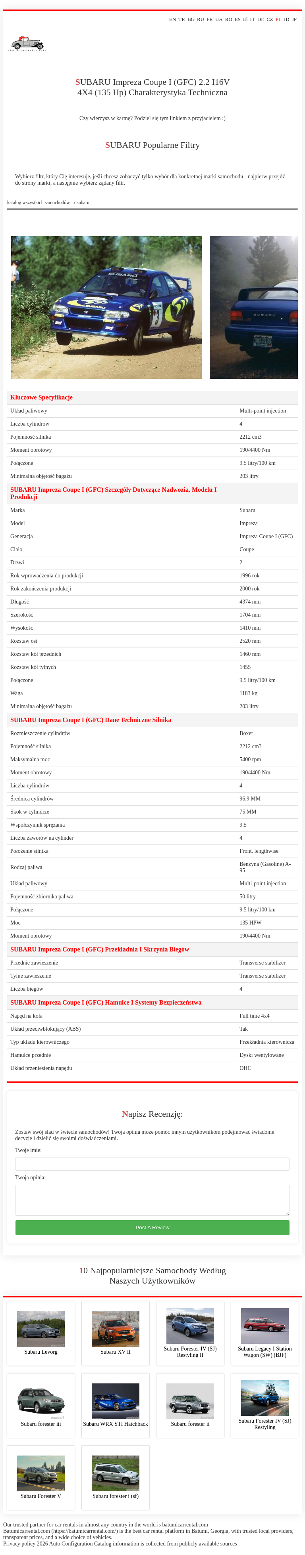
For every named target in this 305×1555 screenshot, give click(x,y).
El (245, 19)
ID (287, 19)
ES (238, 19)
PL (279, 19)
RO (228, 19)
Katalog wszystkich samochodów (38, 202)
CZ (269, 19)
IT (252, 19)
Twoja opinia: (30, 1178)
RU (200, 19)
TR (181, 19)
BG (191, 19)
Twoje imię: (28, 1150)
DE (260, 19)
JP (294, 19)
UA (219, 19)
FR (210, 19)
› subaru (81, 202)
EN (172, 19)
